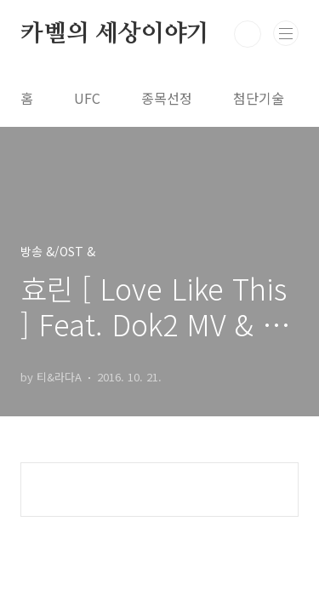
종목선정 (166, 98)
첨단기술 (258, 98)
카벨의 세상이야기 (114, 34)
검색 (247, 34)
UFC (87, 98)
